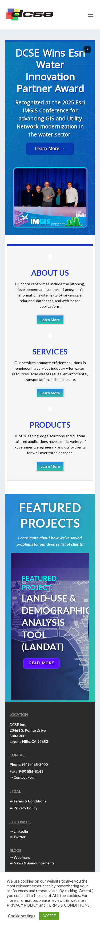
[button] (87, 49)
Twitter (20, 837)
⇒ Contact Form (23, 777)
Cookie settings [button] (21, 916)
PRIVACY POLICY (22, 905)
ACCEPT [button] (49, 916)
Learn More (50, 319)
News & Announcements (34, 863)
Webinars (22, 857)
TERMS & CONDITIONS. (68, 905)
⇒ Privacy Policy (23, 808)
